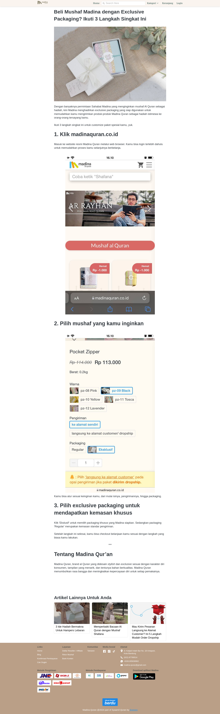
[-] (104, 651)
